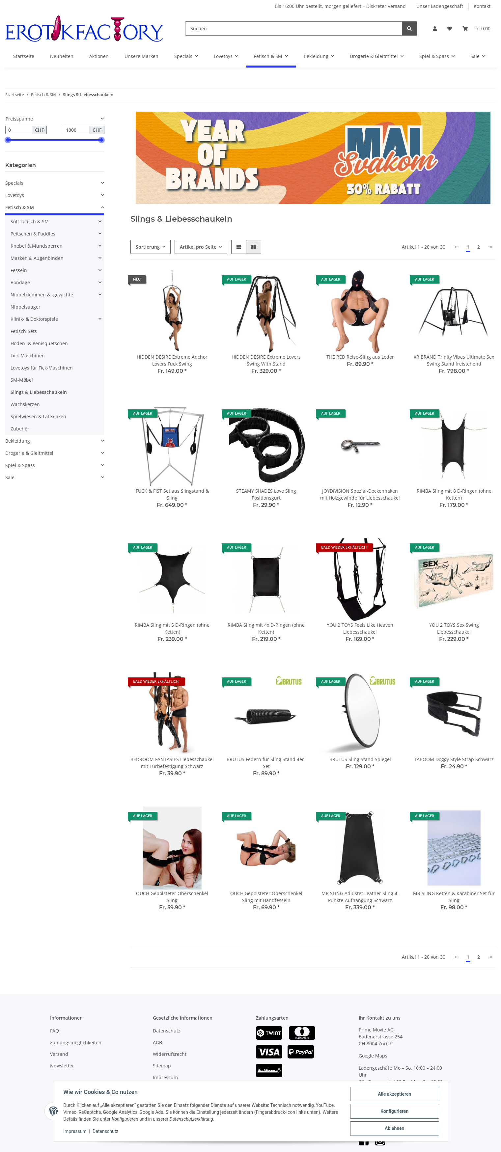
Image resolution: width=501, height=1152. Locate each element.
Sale (9, 477)
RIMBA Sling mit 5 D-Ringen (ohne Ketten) (172, 628)
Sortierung (148, 247)
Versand (59, 1054)
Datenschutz (167, 1031)
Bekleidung (17, 441)
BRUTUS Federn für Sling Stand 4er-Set (266, 762)
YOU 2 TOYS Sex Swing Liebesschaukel (454, 628)
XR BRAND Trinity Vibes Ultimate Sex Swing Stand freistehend (454, 360)
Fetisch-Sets (24, 331)
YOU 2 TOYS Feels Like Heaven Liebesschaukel (360, 628)
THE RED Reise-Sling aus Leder (360, 357)
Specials (14, 183)
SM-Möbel (22, 380)
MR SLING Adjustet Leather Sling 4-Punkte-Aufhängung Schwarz (360, 896)
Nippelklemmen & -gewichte (42, 294)
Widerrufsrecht (169, 1054)
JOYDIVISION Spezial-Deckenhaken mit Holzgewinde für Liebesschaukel (360, 494)
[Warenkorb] (476, 28)
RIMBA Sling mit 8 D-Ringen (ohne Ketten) (454, 494)
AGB (157, 1042)
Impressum (165, 1077)
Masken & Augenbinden (37, 258)
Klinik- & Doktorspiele (34, 319)
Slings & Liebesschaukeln (39, 392)
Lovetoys (14, 195)
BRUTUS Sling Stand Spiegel (360, 759)
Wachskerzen (25, 404)
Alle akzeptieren (394, 1094)
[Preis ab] (18, 130)
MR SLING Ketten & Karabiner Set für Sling (454, 896)
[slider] (8, 140)
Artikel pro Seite (198, 247)
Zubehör (20, 428)
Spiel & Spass (20, 465)
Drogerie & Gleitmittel (29, 453)
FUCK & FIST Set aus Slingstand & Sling (172, 494)
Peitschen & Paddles (33, 234)
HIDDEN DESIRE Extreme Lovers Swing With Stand (266, 360)
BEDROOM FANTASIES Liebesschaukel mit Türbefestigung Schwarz (172, 762)
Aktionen (99, 56)
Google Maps (373, 1056)
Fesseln (19, 270)
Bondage (20, 282)
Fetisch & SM (19, 207)
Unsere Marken (141, 56)
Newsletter (62, 1065)
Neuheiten (61, 56)
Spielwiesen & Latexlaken (38, 416)
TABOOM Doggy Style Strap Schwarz (454, 759)
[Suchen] (293, 28)
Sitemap (162, 1065)
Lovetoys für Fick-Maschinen (42, 368)
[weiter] (490, 247)
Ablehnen (394, 1128)
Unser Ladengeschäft (439, 6)
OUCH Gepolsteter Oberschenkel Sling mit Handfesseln (266, 896)
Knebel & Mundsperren (37, 246)
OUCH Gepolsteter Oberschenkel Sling (172, 896)
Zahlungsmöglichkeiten (75, 1042)
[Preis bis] (76, 130)
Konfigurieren (394, 1111)
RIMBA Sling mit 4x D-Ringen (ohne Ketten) (266, 628)
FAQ (54, 1031)
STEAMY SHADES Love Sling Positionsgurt (266, 494)
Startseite (23, 56)
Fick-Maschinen (28, 355)
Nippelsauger (26, 307)
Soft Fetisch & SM (30, 221)
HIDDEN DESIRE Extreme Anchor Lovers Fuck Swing (172, 360)
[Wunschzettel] (449, 28)
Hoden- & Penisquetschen (39, 343)
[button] (435, 28)
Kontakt (482, 6)
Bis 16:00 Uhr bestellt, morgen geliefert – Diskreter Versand (340, 6)
